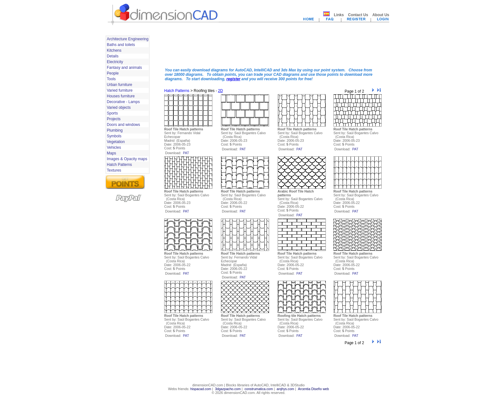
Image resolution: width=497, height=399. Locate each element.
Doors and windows (123, 124)
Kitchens (114, 50)
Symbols (114, 136)
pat (186, 153)
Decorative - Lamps (123, 102)
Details (113, 56)
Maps (111, 153)
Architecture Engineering (127, 39)
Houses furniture (121, 96)
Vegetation (116, 142)
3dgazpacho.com (228, 389)
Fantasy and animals (124, 67)
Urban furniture (119, 84)
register (233, 79)
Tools (111, 79)
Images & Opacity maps (127, 159)
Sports (112, 113)
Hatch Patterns (119, 164)
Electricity (115, 62)
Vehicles (114, 147)
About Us (380, 15)
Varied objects (119, 107)
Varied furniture (119, 90)
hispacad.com (200, 389)
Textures (114, 170)
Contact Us (358, 15)
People (113, 73)
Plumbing (115, 130)
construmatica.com (258, 389)
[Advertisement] (273, 48)
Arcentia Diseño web (313, 389)
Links (339, 15)
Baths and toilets (121, 45)
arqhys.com (285, 389)
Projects (113, 119)
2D (220, 90)
